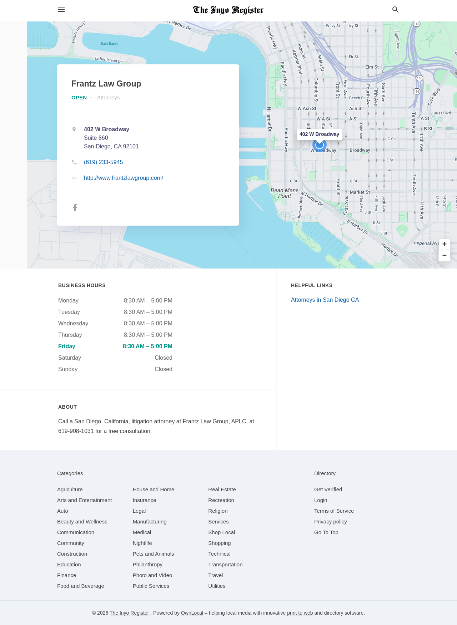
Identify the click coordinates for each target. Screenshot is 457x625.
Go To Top (326, 532)
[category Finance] (66, 575)
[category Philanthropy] (147, 564)
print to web (300, 613)
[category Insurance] (144, 500)
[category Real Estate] (222, 489)
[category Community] (70, 543)
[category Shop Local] (221, 532)
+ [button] (444, 245)
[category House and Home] (154, 489)
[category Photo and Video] (152, 575)
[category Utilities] (216, 586)
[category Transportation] (225, 564)
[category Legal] (139, 511)
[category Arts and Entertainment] (84, 500)
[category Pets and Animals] (153, 554)
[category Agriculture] (70, 489)
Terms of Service (334, 511)
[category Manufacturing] (150, 521)
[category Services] (218, 521)
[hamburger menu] (61, 9)
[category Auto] (62, 511)
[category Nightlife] (142, 543)
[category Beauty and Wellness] (82, 521)
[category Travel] (215, 575)
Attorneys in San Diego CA (325, 300)
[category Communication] (75, 532)
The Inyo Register (130, 613)
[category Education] (69, 564)
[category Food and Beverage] (80, 586)
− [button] (444, 256)
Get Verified (328, 489)
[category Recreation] (221, 500)
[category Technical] (219, 554)
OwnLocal (192, 613)
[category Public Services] (151, 586)
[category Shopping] (219, 543)
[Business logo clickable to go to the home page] (228, 10)
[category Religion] (217, 511)
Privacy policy (330, 521)
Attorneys (108, 97)
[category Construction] (72, 554)
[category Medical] (142, 532)
